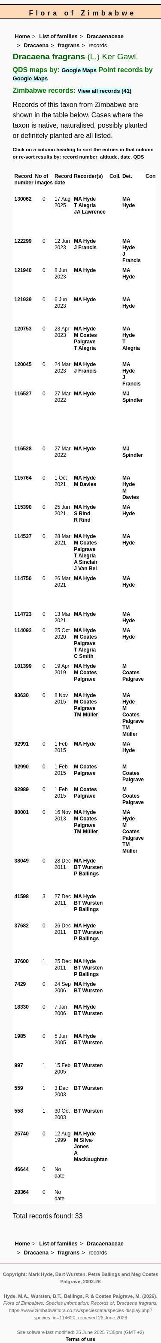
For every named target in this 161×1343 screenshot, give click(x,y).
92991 (22, 744)
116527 (23, 394)
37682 (22, 926)
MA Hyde (85, 199)
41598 (22, 896)
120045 (23, 364)
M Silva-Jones (83, 1143)
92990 (22, 767)
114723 (23, 614)
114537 (23, 536)
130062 (23, 199)
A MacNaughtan (91, 1156)
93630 (22, 695)
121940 (23, 270)
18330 (22, 1007)
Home (22, 36)
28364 (22, 1192)
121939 (23, 300)
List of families (58, 36)
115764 (23, 478)
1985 (20, 1036)
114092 (23, 630)
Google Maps (79, 70)
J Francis (85, 248)
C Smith (83, 656)
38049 (22, 861)
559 (19, 1088)
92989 (22, 789)
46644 (22, 1169)
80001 (22, 812)
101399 (23, 666)
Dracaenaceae (105, 36)
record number (79, 156)
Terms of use (80, 1339)
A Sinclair (85, 562)
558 (19, 1111)
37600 (22, 961)
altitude (109, 156)
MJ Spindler (132, 397)
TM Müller (86, 715)
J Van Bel (85, 569)
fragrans (68, 45)
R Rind (82, 520)
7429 (20, 984)
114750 (23, 578)
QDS (139, 156)
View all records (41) (105, 91)
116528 (23, 449)
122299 (23, 241)
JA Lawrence (90, 212)
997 (19, 1065)
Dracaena (36, 45)
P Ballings (86, 874)
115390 (23, 507)
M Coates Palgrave (85, 338)
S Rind (82, 514)
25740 (22, 1134)
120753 (23, 329)
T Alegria (85, 205)
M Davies (85, 484)
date (125, 156)
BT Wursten (88, 867)
